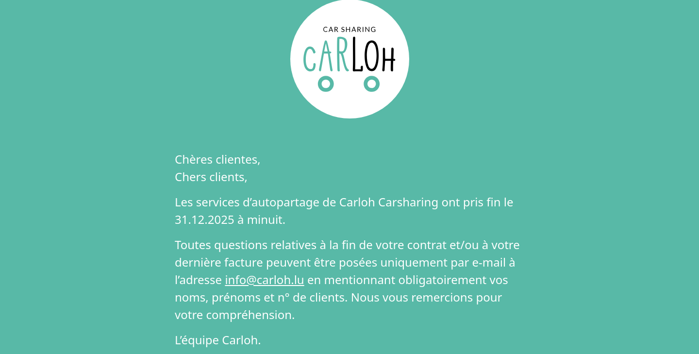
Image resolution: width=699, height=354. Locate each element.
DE (349, 17)
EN (369, 17)
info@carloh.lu (264, 279)
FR (329, 17)
